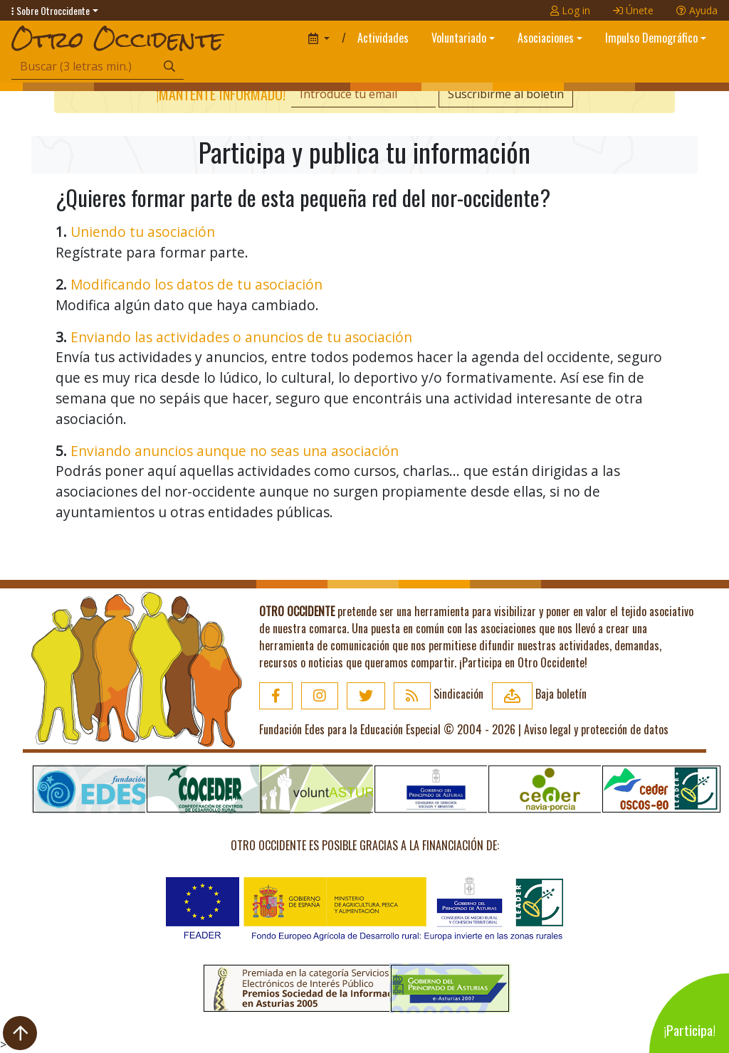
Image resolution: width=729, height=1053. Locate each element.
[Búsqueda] (83, 66)
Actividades (383, 37)
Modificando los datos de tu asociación (196, 284)
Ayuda (697, 10)
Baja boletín (539, 693)
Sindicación (438, 693)
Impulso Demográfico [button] (651, 37)
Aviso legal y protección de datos (596, 729)
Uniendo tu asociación (142, 231)
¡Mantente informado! (220, 94)
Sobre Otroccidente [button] (50, 10)
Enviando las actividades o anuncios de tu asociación (241, 336)
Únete (633, 10)
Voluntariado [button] (458, 37)
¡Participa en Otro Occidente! (523, 662)
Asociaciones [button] (546, 37)
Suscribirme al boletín (506, 94)
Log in (570, 10)
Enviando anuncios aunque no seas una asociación (234, 450)
